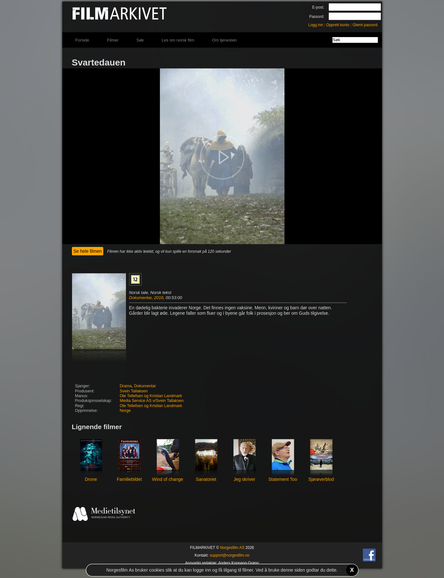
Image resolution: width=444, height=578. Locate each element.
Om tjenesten (224, 40)
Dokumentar (140, 297)
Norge (125, 410)
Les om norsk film (178, 40)
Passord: (316, 16)
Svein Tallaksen (134, 391)
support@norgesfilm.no (229, 555)
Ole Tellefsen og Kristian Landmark (151, 396)
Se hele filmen (88, 251)
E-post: (318, 7)
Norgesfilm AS (232, 547)
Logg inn (315, 25)
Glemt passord (365, 25)
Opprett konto (337, 25)
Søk (140, 40)
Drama (126, 386)
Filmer (113, 40)
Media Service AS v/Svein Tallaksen (152, 400)
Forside (82, 40)
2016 (158, 297)
